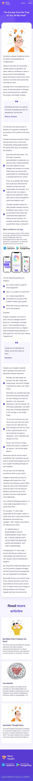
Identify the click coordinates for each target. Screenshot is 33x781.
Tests (30, 3)
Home (23, 3)
